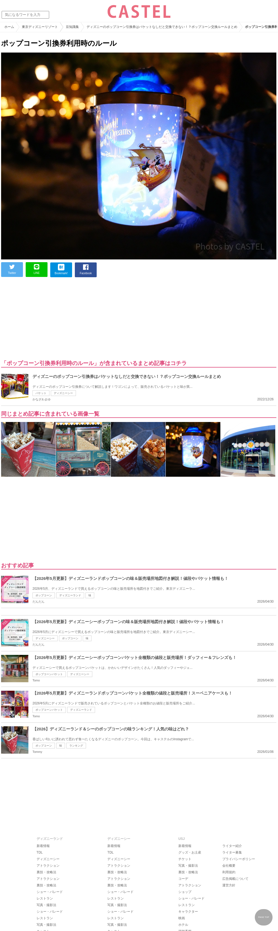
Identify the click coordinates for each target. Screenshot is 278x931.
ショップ (184, 892)
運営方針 (228, 885)
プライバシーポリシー (238, 859)
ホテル (183, 925)
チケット (184, 859)
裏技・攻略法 (46, 872)
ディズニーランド (70, 595)
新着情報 (43, 846)
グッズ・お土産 (189, 852)
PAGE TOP (263, 917)
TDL (40, 852)
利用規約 (228, 872)
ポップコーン (44, 595)
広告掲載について (235, 879)
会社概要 (228, 866)
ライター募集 (232, 852)
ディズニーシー (63, 393)
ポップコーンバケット (49, 674)
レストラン (45, 898)
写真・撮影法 (46, 905)
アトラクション (48, 866)
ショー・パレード (50, 892)
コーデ (183, 879)
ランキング (76, 745)
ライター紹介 (232, 846)
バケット (41, 393)
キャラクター (188, 911)
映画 (181, 918)
